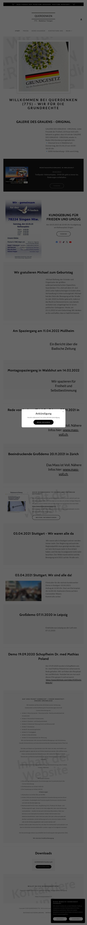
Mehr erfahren (43, 422)
